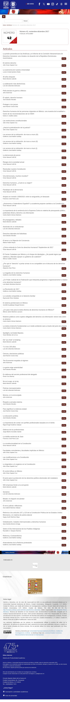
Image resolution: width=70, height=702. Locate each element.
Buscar (26, 21)
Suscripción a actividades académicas (15, 691)
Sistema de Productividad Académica (14, 658)
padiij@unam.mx (40, 673)
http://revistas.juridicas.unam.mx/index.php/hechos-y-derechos (21, 610)
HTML (64, 58)
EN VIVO (30, 4)
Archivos (9, 25)
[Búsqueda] (13, 20)
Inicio (4, 25)
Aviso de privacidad (10, 695)
